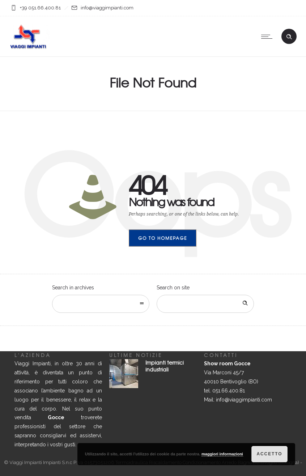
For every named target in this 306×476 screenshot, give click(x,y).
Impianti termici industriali (164, 366)
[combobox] (100, 304)
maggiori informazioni (222, 454)
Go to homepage (162, 238)
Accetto (269, 454)
